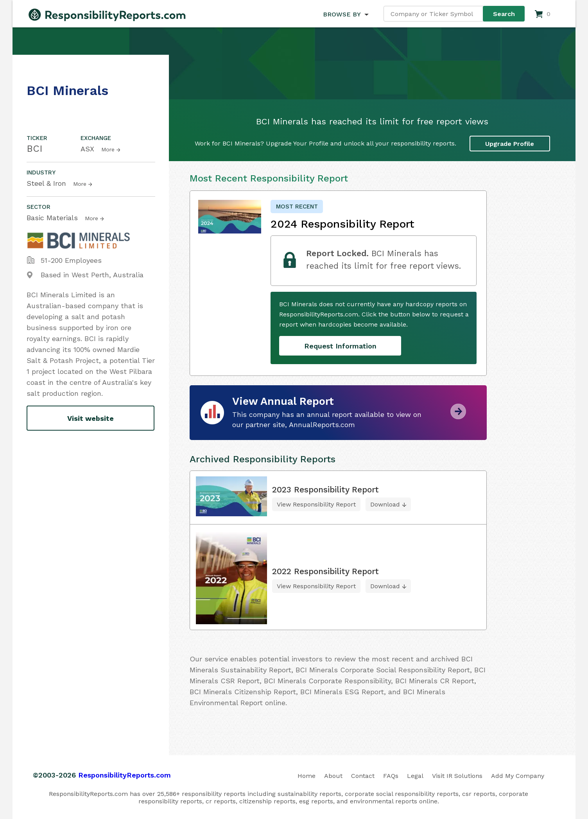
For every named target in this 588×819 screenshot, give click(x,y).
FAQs (390, 775)
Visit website (90, 418)
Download (385, 504)
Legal (415, 775)
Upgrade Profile (509, 143)
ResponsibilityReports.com (124, 775)
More (108, 149)
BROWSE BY (341, 14)
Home (307, 775)
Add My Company (517, 775)
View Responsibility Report (316, 504)
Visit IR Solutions (457, 775)
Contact (363, 775)
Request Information (340, 346)
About (333, 775)
